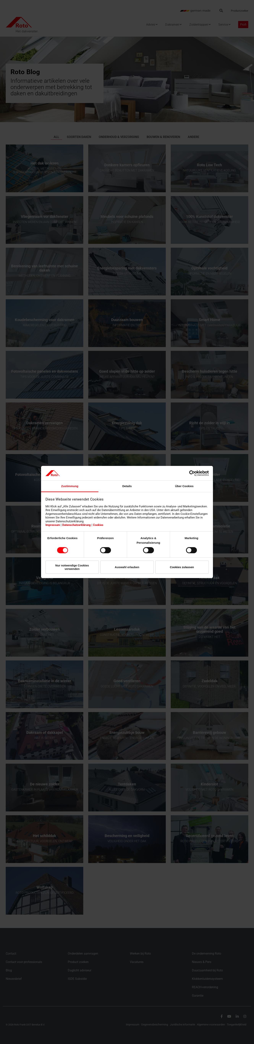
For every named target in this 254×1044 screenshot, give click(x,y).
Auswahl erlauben (127, 567)
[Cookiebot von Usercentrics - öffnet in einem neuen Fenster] (192, 473)
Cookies (98, 525)
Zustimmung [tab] (69, 486)
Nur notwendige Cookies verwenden (72, 567)
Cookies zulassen (182, 567)
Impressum (52, 525)
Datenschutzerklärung (76, 525)
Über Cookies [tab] (184, 486)
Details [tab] (127, 486)
